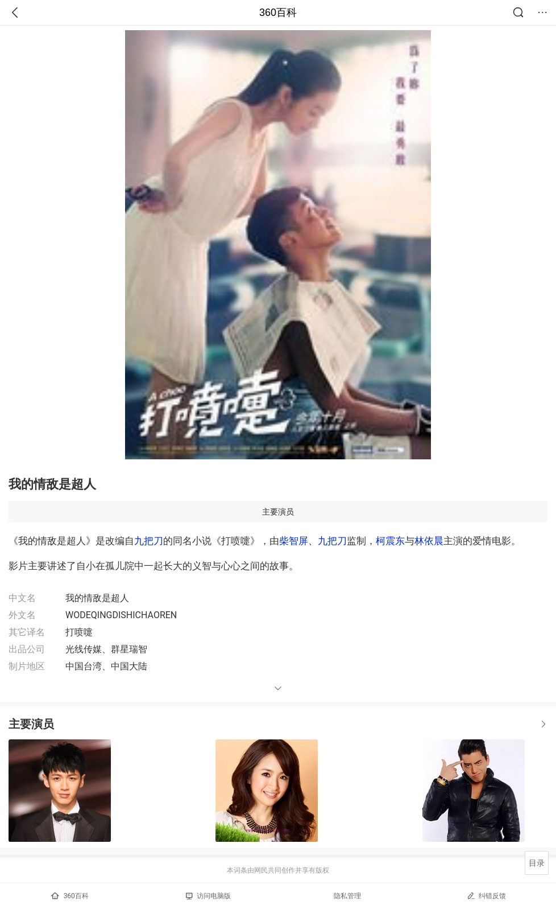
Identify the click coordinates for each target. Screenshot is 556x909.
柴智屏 (293, 540)
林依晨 (428, 540)
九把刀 (148, 540)
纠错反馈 (486, 895)
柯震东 (390, 540)
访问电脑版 (208, 896)
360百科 (278, 12)
